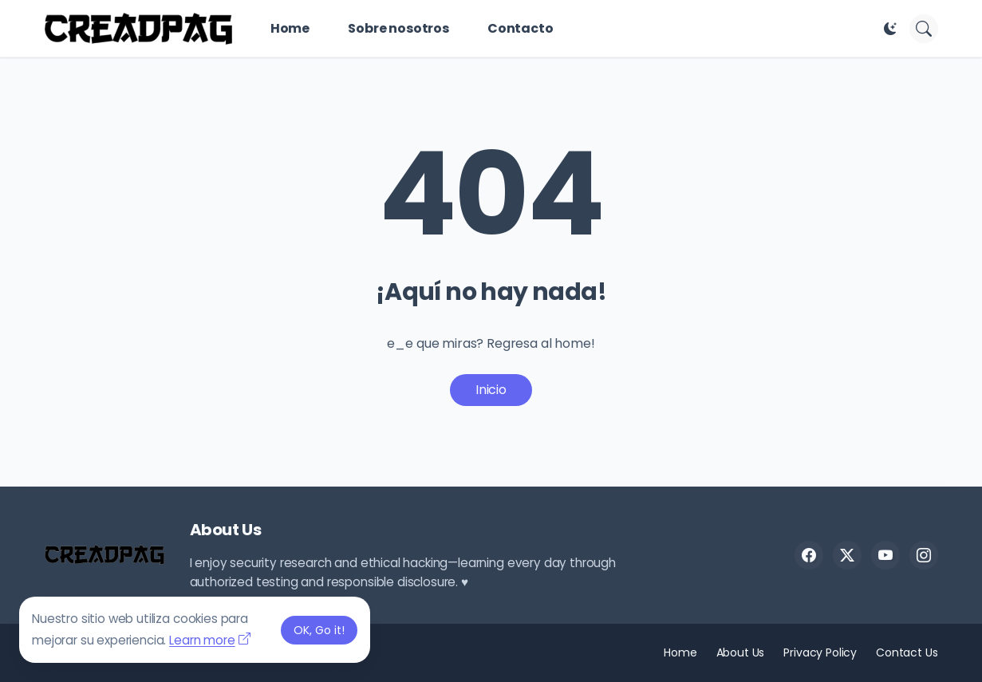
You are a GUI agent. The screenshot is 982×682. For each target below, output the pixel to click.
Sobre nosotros (398, 28)
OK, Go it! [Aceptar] (319, 630)
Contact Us (906, 652)
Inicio (491, 389)
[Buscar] (923, 28)
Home (290, 28)
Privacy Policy (820, 652)
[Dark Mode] (890, 28)
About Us (740, 652)
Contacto (520, 28)
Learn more (202, 640)
